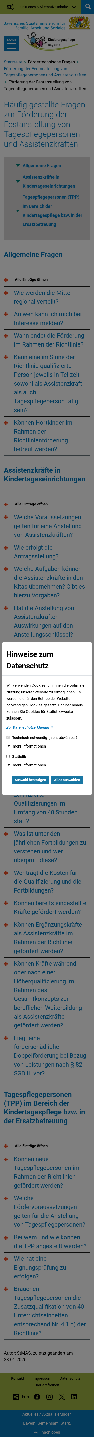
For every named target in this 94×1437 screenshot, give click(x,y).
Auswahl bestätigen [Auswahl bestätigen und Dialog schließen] (30, 780)
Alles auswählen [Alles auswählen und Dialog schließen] (67, 780)
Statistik (16, 756)
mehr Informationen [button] (29, 746)
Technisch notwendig (41, 737)
